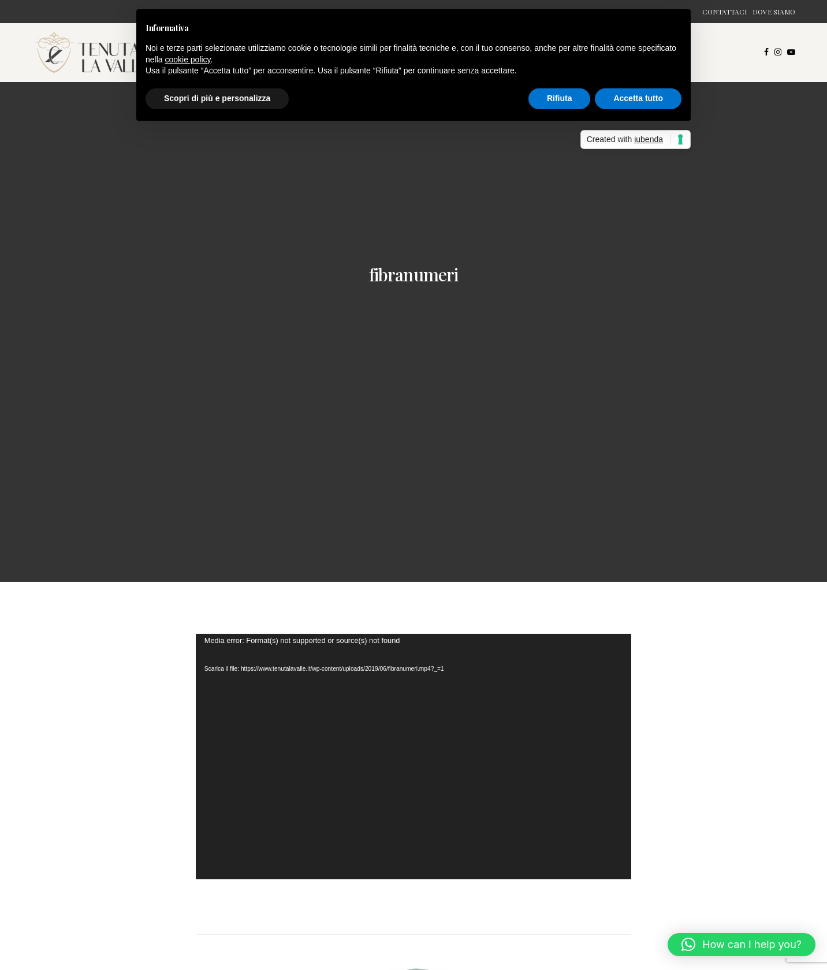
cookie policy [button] (187, 59)
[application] (413, 756)
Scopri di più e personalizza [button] (217, 98)
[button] (741, 944)
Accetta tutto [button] (638, 98)
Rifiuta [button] (559, 98)
